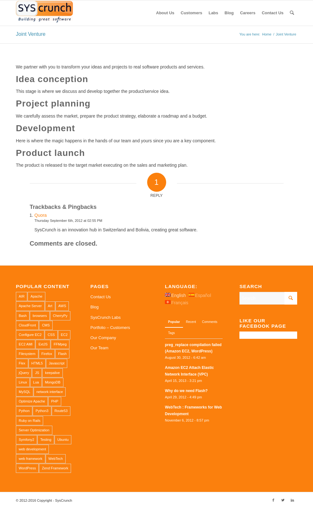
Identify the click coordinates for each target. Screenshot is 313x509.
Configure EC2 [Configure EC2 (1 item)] (30, 335)
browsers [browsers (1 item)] (40, 316)
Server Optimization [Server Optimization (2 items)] (34, 430)
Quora (41, 215)
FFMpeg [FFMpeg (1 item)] (60, 344)
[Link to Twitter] (283, 500)
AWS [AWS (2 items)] (62, 306)
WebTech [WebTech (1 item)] (56, 459)
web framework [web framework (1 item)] (30, 459)
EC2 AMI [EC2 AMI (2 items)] (25, 344)
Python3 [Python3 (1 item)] (42, 411)
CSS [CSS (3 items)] (51, 335)
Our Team (99, 347)
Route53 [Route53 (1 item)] (61, 411)
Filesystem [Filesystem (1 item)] (27, 354)
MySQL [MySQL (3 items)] (24, 392)
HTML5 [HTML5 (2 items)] (37, 363)
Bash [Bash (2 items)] (23, 316)
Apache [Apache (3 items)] (36, 296)
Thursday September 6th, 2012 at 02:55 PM (68, 220)
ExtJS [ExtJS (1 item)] (43, 344)
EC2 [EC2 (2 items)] (64, 335)
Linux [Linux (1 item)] (23, 382)
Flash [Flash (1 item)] (62, 354)
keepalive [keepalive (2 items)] (52, 373)
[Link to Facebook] (273, 500)
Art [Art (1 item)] (50, 306)
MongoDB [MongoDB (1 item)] (53, 382)
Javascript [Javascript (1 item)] (57, 363)
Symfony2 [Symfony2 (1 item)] (26, 439)
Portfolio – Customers (110, 327)
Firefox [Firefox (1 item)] (47, 354)
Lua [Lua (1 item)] (36, 382)
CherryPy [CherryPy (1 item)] (60, 316)
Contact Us (100, 296)
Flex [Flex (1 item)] (22, 363)
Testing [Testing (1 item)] (45, 439)
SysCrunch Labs (105, 317)
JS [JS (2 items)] (37, 373)
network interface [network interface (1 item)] (49, 392)
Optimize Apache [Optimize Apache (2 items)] (32, 401)
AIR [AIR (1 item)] (21, 296)
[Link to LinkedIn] (292, 500)
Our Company (103, 337)
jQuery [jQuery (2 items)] (24, 373)
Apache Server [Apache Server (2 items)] (30, 306)
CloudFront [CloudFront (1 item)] (27, 325)
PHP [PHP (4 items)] (54, 401)
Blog (94, 307)
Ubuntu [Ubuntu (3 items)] (62, 439)
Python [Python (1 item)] (24, 411)
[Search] (292, 13)
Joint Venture (30, 34)
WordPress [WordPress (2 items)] (27, 468)
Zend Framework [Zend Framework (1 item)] (55, 468)
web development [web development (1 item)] (32, 449)
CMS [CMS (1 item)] (45, 325)
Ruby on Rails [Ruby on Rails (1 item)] (29, 420)
